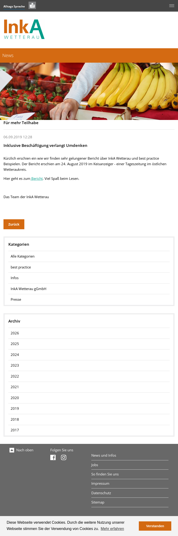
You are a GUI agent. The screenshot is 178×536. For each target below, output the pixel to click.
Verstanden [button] (155, 526)
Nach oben (21, 450)
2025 (15, 343)
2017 (15, 430)
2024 (15, 354)
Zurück (13, 224)
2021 (15, 386)
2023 (15, 365)
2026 (15, 333)
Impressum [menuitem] (100, 483)
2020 (15, 397)
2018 (15, 419)
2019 (15, 408)
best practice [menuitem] (21, 267)
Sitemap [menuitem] (97, 502)
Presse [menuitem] (16, 299)
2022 (15, 376)
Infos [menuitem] (15, 277)
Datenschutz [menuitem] (101, 493)
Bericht (36, 178)
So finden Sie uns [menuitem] (105, 474)
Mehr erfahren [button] (112, 529)
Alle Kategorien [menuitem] (23, 256)
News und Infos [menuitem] (103, 455)
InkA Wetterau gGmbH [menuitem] (28, 288)
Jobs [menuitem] (94, 464)
